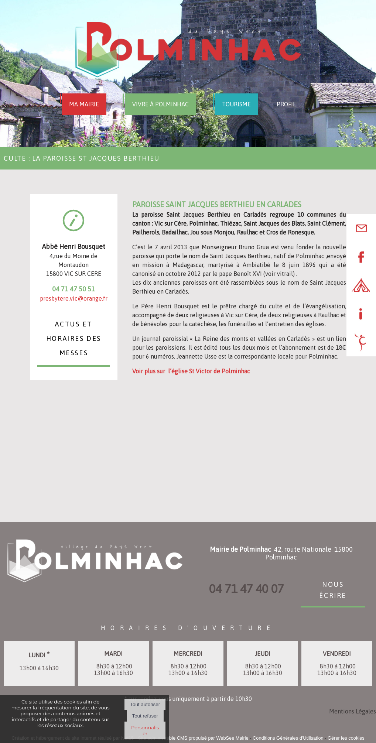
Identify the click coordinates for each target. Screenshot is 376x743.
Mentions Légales (352, 711)
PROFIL (286, 104)
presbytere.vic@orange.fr (73, 298)
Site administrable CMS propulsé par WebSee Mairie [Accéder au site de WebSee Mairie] (193, 738)
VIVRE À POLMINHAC (160, 104)
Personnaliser (145, 730)
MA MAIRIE (84, 104)
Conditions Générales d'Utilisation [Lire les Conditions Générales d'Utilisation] (288, 738)
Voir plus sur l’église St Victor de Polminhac (191, 371)
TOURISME (236, 104)
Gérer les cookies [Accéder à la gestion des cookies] (346, 738)
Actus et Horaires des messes (73, 337)
